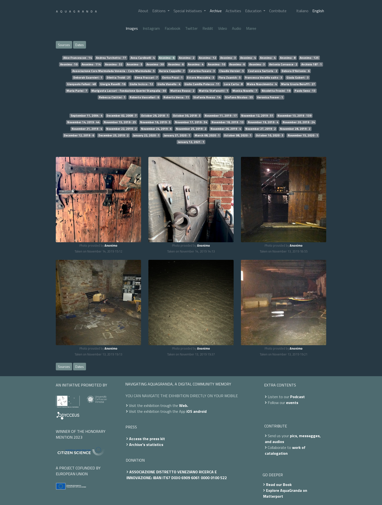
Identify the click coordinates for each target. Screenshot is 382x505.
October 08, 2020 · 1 (237, 135)
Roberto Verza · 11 (176, 97)
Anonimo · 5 (134, 64)
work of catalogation (285, 450)
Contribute (277, 11)
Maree (251, 28)
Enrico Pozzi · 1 (172, 77)
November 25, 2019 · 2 (191, 129)
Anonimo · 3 (228, 58)
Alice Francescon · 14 (77, 58)
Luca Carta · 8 (233, 84)
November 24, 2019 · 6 (156, 129)
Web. (183, 405)
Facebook (172, 28)
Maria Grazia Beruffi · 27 (298, 84)
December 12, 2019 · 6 (79, 135)
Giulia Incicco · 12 (141, 84)
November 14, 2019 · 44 (83, 122)
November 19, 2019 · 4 (263, 122)
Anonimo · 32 (113, 64)
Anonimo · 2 (186, 58)
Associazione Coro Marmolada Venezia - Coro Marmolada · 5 (113, 71)
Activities (233, 11)
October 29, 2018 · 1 (155, 115)
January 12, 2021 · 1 (191, 142)
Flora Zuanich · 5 (230, 77)
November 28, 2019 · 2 (295, 129)
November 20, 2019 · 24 (299, 122)
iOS (189, 411)
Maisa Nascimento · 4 (262, 84)
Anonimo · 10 (68, 64)
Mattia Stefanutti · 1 (213, 91)
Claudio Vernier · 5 (231, 71)
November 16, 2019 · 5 (155, 122)
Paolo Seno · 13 (305, 91)
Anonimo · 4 (248, 58)
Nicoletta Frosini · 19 (276, 91)
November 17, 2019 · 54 (191, 122)
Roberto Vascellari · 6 (144, 97)
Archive (216, 11)
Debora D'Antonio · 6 (296, 71)
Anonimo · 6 (166, 58)
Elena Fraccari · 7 (146, 77)
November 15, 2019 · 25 (120, 122)
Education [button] (253, 11)
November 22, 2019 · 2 (121, 129)
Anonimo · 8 (288, 58)
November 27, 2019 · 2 (260, 129)
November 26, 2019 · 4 (225, 129)
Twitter (191, 28)
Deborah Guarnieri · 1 (87, 77)
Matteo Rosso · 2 (182, 91)
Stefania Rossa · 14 (206, 97)
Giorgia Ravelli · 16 (112, 84)
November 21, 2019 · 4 (87, 129)
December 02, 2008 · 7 (121, 115)
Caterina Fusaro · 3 (202, 71)
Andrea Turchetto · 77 (111, 58)
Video (222, 28)
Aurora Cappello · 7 (172, 71)
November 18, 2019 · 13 (227, 122)
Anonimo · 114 (91, 64)
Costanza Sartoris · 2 (262, 71)
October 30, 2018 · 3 (187, 115)
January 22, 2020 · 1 (146, 135)
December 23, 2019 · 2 (113, 135)
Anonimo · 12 (207, 58)
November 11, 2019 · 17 (221, 115)
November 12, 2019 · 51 (257, 115)
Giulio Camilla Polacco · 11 (202, 84)
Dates (79, 44)
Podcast (297, 397)
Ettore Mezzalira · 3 (200, 77)
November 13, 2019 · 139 (294, 115)
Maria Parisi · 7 (77, 91)
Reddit (207, 28)
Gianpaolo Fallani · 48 (81, 84)
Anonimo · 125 (309, 58)
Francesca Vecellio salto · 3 (263, 77)
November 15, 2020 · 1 (303, 135)
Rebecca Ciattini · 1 (112, 97)
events (292, 402)
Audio (236, 28)
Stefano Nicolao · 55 (239, 97)
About (143, 11)
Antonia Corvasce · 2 (283, 64)
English (318, 11)
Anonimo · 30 (155, 64)
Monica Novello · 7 (244, 91)
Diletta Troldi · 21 (119, 77)
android (200, 411)
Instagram (151, 28)
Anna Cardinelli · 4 (143, 58)
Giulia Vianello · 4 (168, 84)
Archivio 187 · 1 (311, 64)
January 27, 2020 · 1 (177, 135)
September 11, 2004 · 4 (86, 115)
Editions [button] (159, 11)
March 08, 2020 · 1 (207, 135)
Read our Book (279, 484)
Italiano (302, 11)
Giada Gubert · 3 (297, 77)
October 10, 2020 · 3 (269, 135)
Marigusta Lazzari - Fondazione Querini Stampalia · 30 (128, 91)
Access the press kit (147, 439)
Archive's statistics (146, 444)
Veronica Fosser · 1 (270, 97)
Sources (64, 44)
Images (132, 28)
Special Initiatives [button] (188, 11)
